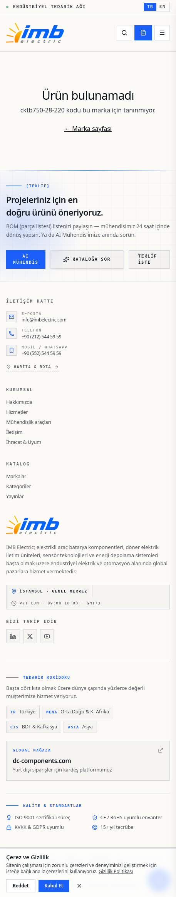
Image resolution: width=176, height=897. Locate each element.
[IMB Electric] (35, 32)
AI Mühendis (26, 259)
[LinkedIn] (13, 636)
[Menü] (162, 32)
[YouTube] (47, 636)
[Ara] (124, 32)
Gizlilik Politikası (116, 871)
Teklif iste (147, 259)
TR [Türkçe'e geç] (150, 6)
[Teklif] (143, 32)
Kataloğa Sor (86, 259)
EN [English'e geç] (162, 6)
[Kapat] (79, 885)
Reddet (21, 885)
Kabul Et (54, 885)
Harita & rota (32, 367)
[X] (30, 636)
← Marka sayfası (88, 128)
